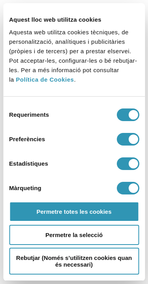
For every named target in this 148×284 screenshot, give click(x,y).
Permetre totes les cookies (73, 211)
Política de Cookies (45, 79)
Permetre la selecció (74, 235)
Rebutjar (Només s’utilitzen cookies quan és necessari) (74, 261)
